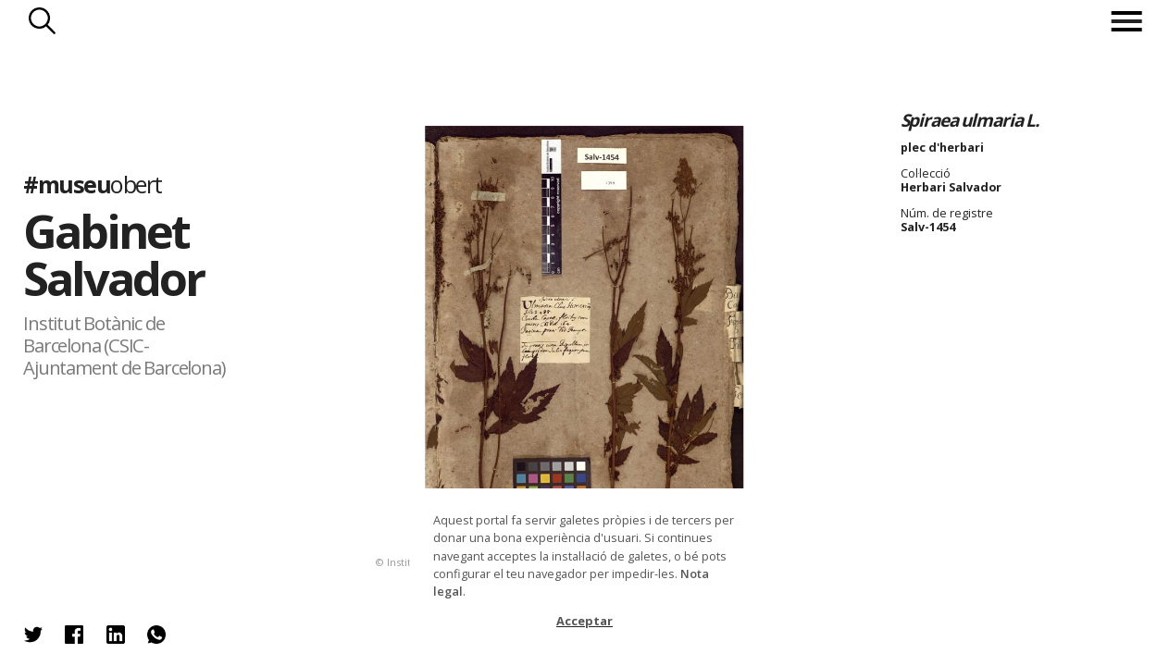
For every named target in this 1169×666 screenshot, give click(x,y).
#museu (92, 185)
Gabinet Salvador (113, 255)
